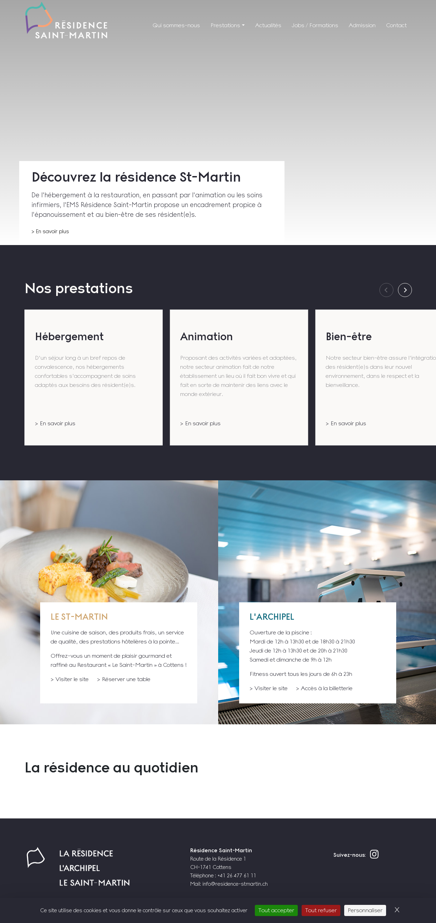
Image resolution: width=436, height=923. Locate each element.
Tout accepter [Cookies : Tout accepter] (276, 910)
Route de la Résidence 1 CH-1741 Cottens (221, 858)
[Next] (405, 290)
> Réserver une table (123, 679)
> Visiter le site (70, 679)
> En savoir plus (50, 231)
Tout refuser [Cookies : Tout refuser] (321, 910)
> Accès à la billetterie (324, 688)
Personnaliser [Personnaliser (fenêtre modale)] (365, 910)
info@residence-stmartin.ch (235, 884)
